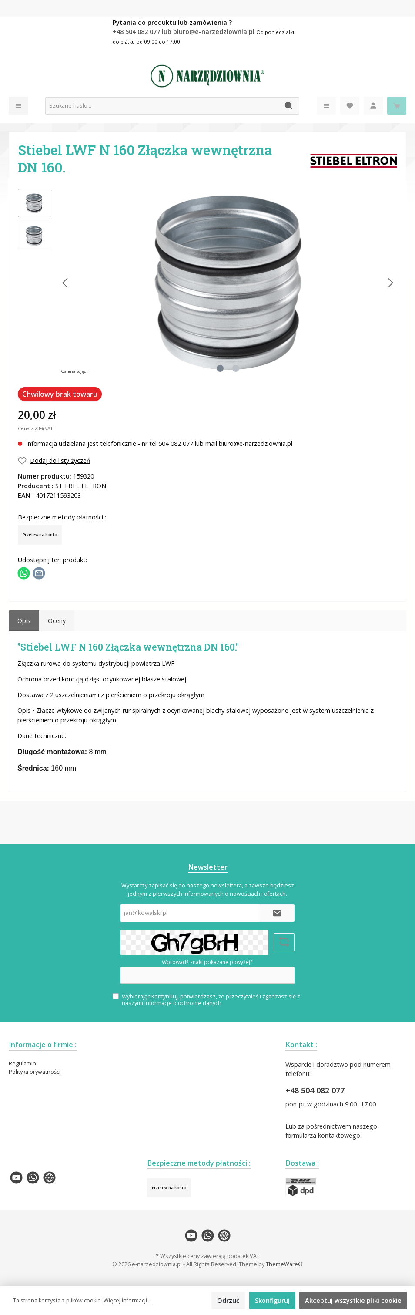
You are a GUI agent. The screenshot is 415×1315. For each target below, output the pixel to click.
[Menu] (18, 106)
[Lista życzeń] (349, 106)
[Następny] (390, 283)
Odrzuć (228, 1300)
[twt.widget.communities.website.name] (49, 1177)
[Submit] (277, 913)
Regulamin (22, 1063)
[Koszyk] (396, 106)
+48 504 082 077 (315, 1090)
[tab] (24, 620)
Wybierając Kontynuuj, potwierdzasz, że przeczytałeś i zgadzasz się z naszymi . (211, 1000)
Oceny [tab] (57, 621)
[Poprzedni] (65, 283)
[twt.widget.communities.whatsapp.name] (32, 1177)
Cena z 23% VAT (35, 428)
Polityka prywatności (34, 1072)
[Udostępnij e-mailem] (39, 572)
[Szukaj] (289, 106)
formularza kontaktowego (322, 1135)
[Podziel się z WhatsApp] (23, 572)
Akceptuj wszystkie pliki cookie (353, 1300)
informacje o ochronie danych (182, 1003)
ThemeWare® (284, 1264)
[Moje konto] (373, 106)
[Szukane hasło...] (162, 106)
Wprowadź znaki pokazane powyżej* (207, 962)
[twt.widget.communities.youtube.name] (16, 1177)
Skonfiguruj (272, 1300)
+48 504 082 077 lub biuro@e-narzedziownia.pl (184, 31)
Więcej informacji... (127, 1300)
